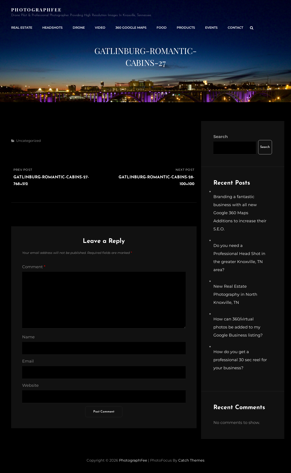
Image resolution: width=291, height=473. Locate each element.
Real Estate (21, 28)
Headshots (52, 28)
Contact (235, 28)
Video (100, 28)
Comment (33, 266)
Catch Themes (191, 460)
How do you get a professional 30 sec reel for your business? (240, 359)
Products (186, 28)
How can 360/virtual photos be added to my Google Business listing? (238, 327)
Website (30, 385)
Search (220, 136)
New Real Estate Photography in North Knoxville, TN (235, 294)
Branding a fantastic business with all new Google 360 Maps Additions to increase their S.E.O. (239, 212)
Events (211, 28)
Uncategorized (28, 140)
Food (162, 28)
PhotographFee (36, 9)
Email (28, 361)
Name (28, 337)
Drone (79, 28)
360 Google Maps (131, 28)
